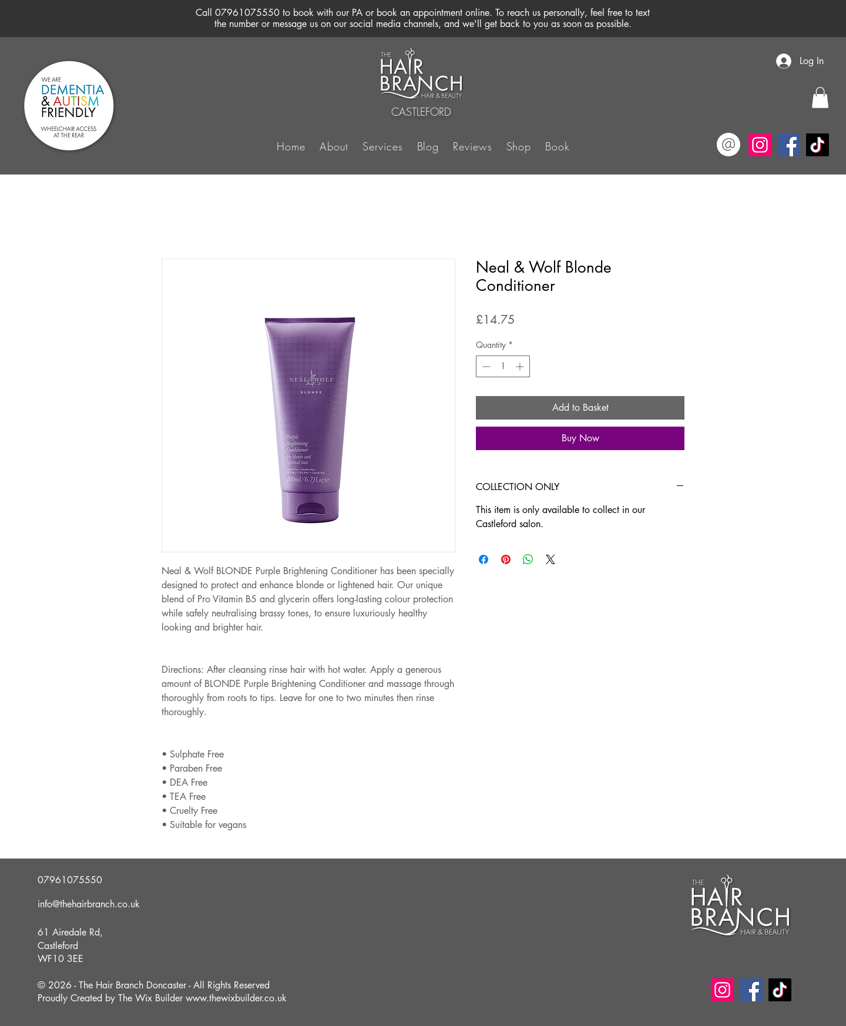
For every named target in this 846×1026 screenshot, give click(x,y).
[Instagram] (759, 144)
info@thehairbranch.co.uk (89, 904)
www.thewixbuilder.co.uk (236, 998)
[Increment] (520, 366)
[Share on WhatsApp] (528, 559)
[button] (382, 145)
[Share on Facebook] (483, 559)
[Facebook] (788, 144)
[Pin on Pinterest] (506, 559)
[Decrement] (485, 366)
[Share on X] (550, 559)
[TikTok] (817, 144)
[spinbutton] (502, 366)
